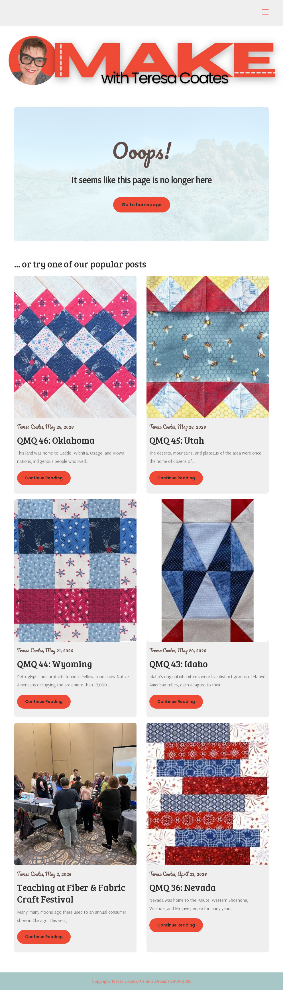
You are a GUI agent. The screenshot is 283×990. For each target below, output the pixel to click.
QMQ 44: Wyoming (54, 664)
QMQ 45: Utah (176, 440)
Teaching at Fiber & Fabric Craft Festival (71, 893)
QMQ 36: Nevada (182, 887)
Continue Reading (44, 478)
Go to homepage (142, 204)
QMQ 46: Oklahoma (56, 440)
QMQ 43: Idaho (178, 664)
